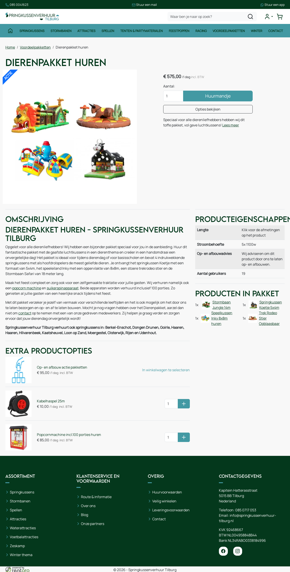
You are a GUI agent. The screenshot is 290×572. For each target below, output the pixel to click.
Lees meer (230, 125)
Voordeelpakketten (229, 31)
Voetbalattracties (24, 536)
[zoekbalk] (212, 16)
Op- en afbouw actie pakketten (62, 367)
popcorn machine (26, 288)
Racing (201, 31)
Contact (275, 31)
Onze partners (92, 523)
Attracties (86, 31)
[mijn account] (268, 16)
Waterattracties (23, 527)
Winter (256, 31)
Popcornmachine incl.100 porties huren (69, 434)
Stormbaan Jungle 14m (221, 305)
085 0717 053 (245, 510)
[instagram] (237, 551)
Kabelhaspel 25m (51, 401)
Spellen (108, 31)
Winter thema (21, 554)
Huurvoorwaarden (167, 492)
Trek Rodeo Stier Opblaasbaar (269, 318)
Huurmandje (218, 96)
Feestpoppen (179, 31)
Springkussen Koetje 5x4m (270, 305)
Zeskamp (17, 545)
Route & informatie (96, 496)
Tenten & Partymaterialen (141, 31)
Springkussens (31, 31)
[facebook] (223, 551)
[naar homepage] (32, 16)
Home (10, 47)
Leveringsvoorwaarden (171, 510)
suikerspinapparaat (62, 288)
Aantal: (169, 86)
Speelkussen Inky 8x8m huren (221, 318)
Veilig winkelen (164, 501)
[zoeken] (250, 16)
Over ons (88, 505)
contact (24, 313)
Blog (84, 514)
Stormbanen (61, 31)
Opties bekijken (207, 109)
